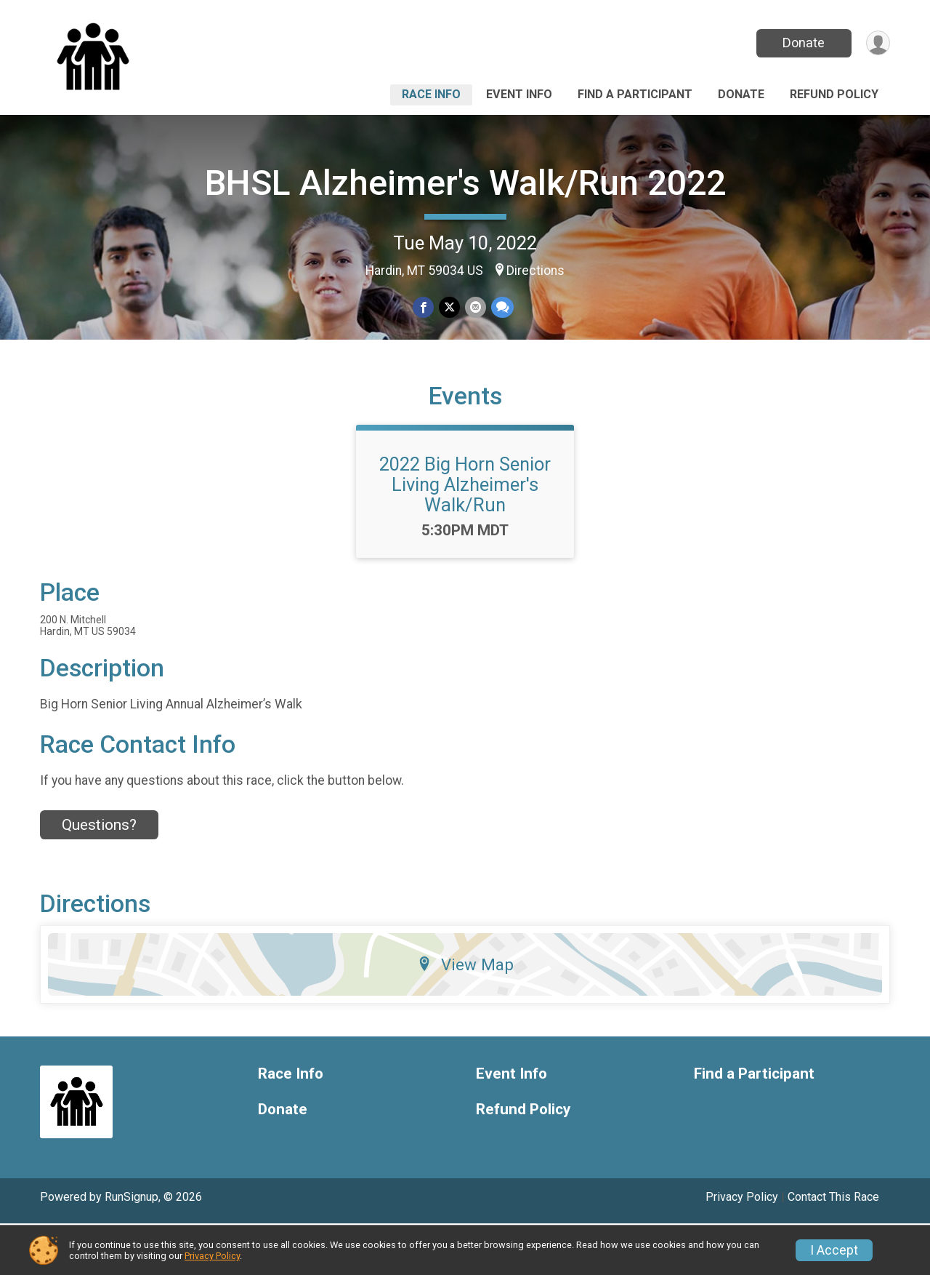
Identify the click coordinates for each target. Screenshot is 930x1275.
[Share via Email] (474, 308)
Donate (801, 42)
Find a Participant (635, 94)
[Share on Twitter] (449, 308)
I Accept (834, 1250)
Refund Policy (834, 94)
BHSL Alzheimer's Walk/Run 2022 (465, 183)
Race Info (431, 94)
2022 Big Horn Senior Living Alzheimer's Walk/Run (465, 536)
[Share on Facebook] (423, 308)
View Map (465, 1016)
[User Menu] (876, 43)
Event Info (519, 94)
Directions (535, 270)
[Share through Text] (501, 308)
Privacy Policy (212, 1255)
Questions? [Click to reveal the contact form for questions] (99, 877)
